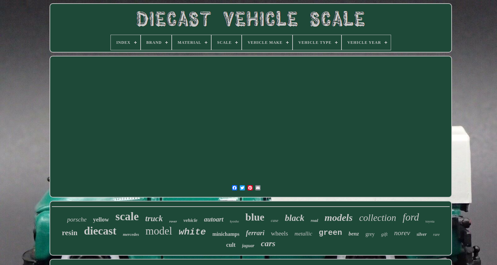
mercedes (131, 234)
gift (384, 234)
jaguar (248, 245)
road (314, 220)
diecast (100, 231)
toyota (429, 221)
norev (402, 233)
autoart (214, 219)
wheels (279, 233)
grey (370, 234)
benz (354, 234)
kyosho (234, 221)
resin (69, 233)
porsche (77, 219)
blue (254, 217)
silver (422, 234)
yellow (101, 219)
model (158, 231)
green (330, 232)
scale (127, 216)
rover (173, 221)
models (339, 217)
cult (231, 245)
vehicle (190, 220)
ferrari (255, 233)
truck (154, 218)
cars (268, 243)
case (274, 220)
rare (436, 234)
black (294, 218)
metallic (303, 234)
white (192, 232)
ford (411, 217)
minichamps (226, 234)
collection (377, 217)
